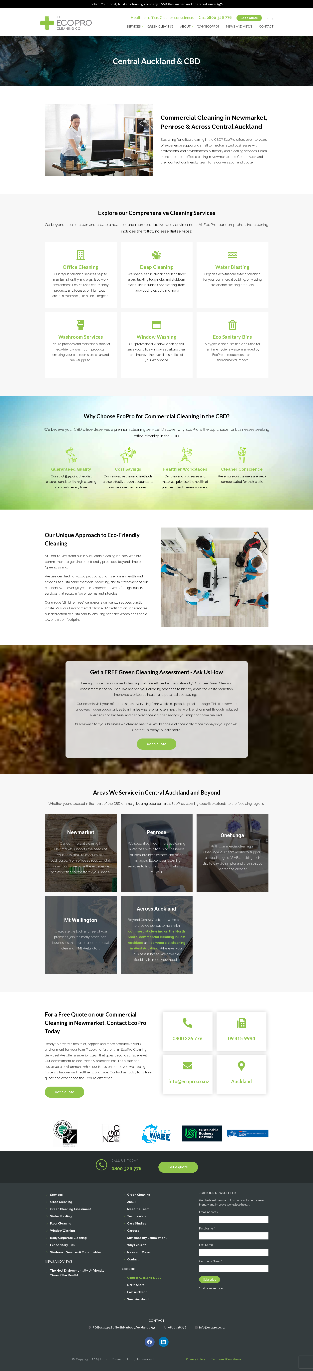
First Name (207, 1227)
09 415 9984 (241, 1038)
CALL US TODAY (124, 1160)
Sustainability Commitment (147, 1237)
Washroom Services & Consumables (75, 1251)
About (185, 25)
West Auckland (138, 1298)
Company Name (210, 1260)
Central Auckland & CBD (144, 1277)
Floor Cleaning (60, 1222)
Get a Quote (249, 17)
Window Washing (62, 1230)
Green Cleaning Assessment (70, 1208)
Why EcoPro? (208, 25)
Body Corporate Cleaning (68, 1237)
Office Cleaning (61, 1201)
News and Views (239, 25)
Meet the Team (138, 1208)
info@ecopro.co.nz (189, 1081)
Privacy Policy (195, 1358)
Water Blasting (61, 1215)
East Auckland (137, 1291)
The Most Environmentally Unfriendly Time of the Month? (77, 1272)
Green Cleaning (160, 25)
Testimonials (136, 1215)
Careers (133, 1230)
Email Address (209, 1211)
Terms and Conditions (226, 1358)
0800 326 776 (219, 16)
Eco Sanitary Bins (62, 1244)
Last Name (207, 1244)
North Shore (136, 1284)
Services (134, 25)
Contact (266, 25)
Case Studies (136, 1222)
